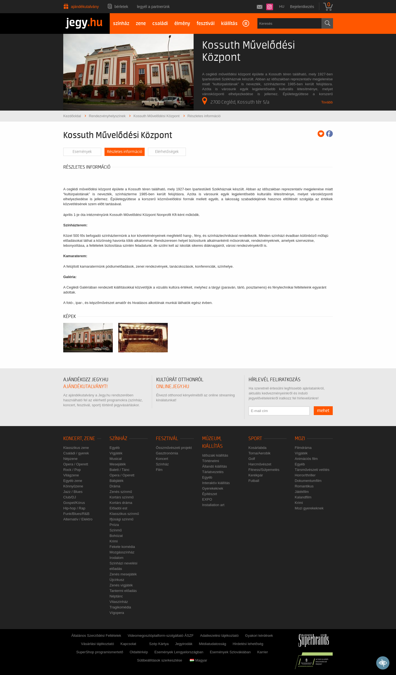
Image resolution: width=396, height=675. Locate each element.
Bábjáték (116, 481)
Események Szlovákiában (230, 652)
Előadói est (118, 508)
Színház (118, 438)
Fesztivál (167, 438)
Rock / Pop (72, 470)
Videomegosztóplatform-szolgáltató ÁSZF (161, 635)
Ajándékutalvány (85, 6)
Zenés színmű (120, 492)
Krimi (113, 541)
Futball (253, 481)
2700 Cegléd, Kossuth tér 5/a (236, 101)
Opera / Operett (75, 464)
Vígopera (116, 613)
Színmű (115, 530)
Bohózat (116, 536)
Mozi (300, 438)
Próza (114, 525)
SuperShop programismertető (99, 652)
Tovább (327, 102)
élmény (182, 23)
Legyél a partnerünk (153, 6)
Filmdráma (303, 448)
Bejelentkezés (302, 6)
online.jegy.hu (172, 386)
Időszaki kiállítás (215, 455)
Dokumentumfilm (308, 481)
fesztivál (206, 23)
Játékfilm (302, 492)
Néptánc (116, 596)
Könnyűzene (73, 486)
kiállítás (229, 23)
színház (121, 23)
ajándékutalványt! (85, 386)
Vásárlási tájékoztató (97, 644)
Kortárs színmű (121, 497)
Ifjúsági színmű (121, 519)
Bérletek (121, 6)
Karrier (262, 652)
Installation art (213, 505)
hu (281, 6)
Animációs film (306, 459)
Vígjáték (115, 453)
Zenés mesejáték (123, 574)
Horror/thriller (305, 475)
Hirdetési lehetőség (248, 644)
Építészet (209, 494)
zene (141, 23)
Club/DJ (69, 497)
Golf (251, 459)
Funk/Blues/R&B (76, 514)
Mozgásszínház (121, 552)
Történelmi (210, 461)
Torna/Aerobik (259, 453)
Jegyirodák (184, 644)
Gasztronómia (167, 453)
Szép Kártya (159, 644)
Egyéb (114, 448)
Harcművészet (259, 464)
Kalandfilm (303, 497)
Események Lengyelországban (179, 652)
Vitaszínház (118, 602)
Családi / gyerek (76, 453)
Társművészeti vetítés (312, 470)
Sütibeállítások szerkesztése (159, 660)
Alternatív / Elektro (77, 519)
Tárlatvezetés (213, 472)
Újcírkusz (116, 580)
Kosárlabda (257, 448)
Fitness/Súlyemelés (263, 470)
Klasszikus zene (76, 448)
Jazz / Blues (72, 492)
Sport (255, 438)
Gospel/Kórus (74, 503)
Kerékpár (255, 475)
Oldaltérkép (139, 652)
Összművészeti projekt (174, 448)
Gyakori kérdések (259, 635)
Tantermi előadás (123, 591)
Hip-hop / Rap (74, 508)
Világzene (71, 475)
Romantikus (304, 486)
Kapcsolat (128, 644)
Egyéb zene (72, 481)
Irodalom (116, 558)
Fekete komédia (122, 547)
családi (160, 23)
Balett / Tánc (119, 470)
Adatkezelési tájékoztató (219, 635)
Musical (115, 459)
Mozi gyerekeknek (309, 508)
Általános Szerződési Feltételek (96, 635)
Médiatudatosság (212, 644)
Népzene (70, 459)
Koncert (162, 459)
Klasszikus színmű (124, 514)
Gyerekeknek (212, 488)
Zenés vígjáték (121, 585)
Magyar (198, 660)
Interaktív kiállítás (216, 483)
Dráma (114, 486)
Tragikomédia (120, 607)
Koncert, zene (79, 438)
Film (159, 470)
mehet (323, 410)
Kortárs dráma (120, 503)
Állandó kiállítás (214, 466)
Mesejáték (117, 464)
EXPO (207, 499)
